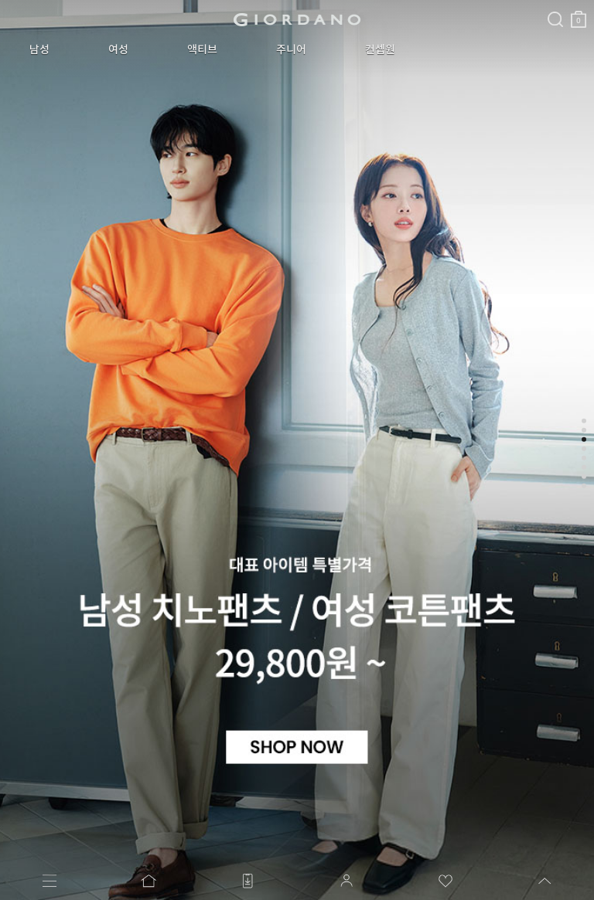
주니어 (291, 49)
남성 (39, 49)
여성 (118, 49)
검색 (555, 6)
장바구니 (578, 13)
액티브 (202, 49)
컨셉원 (380, 49)
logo (297, 19)
